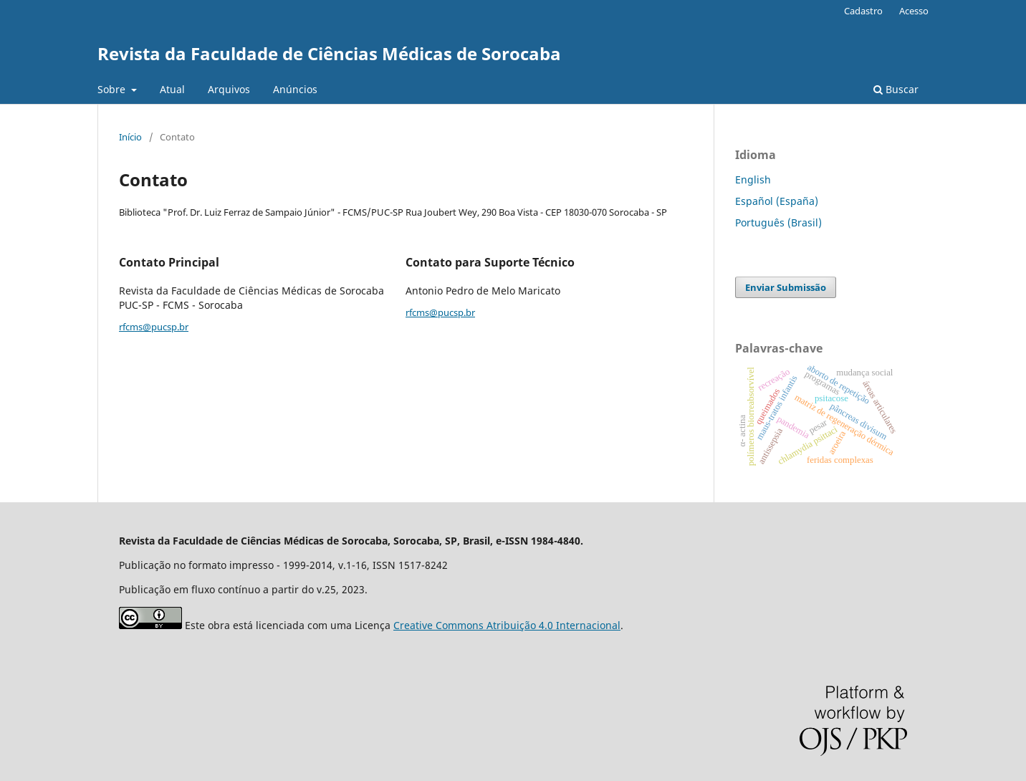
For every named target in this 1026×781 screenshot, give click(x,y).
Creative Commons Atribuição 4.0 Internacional (506, 625)
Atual (172, 89)
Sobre (112, 89)
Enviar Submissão (785, 287)
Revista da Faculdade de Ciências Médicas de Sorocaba (329, 53)
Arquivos (229, 89)
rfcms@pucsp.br (153, 326)
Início (130, 136)
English (753, 179)
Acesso (914, 10)
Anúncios (295, 89)
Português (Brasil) (778, 222)
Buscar (896, 89)
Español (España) (776, 201)
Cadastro (863, 10)
